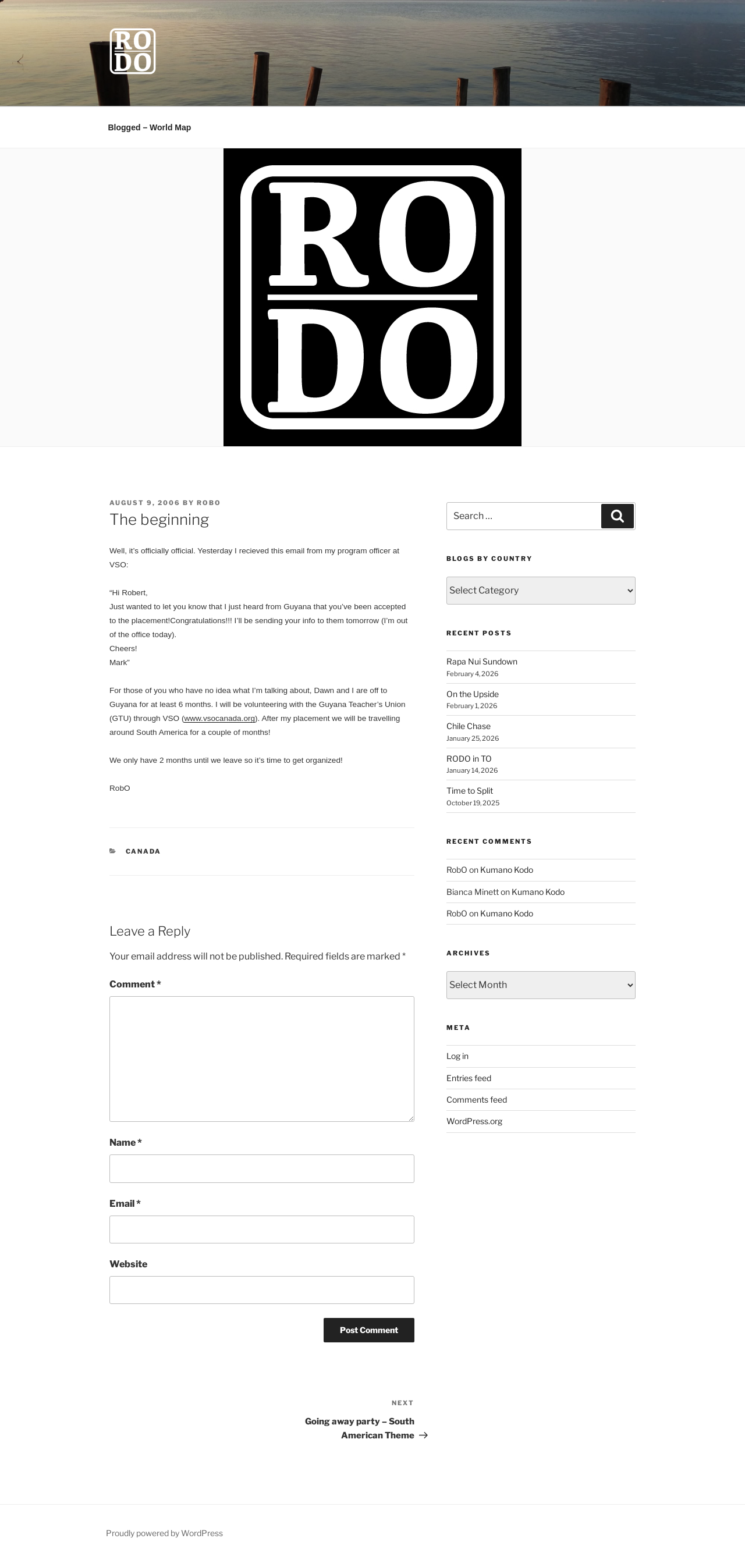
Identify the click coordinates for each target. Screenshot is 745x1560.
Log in (457, 1056)
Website (128, 1264)
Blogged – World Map (149, 127)
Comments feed (476, 1099)
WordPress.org (474, 1121)
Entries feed (468, 1078)
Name (125, 1142)
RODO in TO (469, 758)
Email (125, 1203)
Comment (135, 984)
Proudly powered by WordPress (164, 1533)
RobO (209, 503)
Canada (144, 851)
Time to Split (469, 790)
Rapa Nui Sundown (481, 661)
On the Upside (472, 694)
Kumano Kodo (506, 870)
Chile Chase (468, 726)
